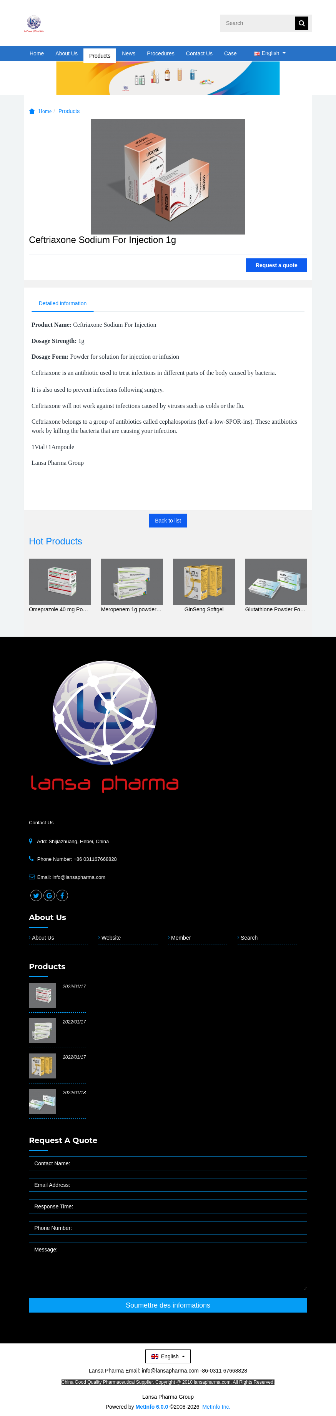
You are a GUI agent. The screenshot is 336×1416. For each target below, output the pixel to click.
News (128, 53)
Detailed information (64, 304)
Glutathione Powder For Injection (276, 610)
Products (99, 53)
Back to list (168, 521)
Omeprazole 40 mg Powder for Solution (60, 610)
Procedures (161, 53)
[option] (168, 78)
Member (181, 938)
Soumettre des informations (168, 1306)
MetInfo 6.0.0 (151, 1407)
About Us (66, 53)
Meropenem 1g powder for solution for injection (132, 610)
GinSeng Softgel (204, 610)
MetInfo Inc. (216, 1407)
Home (37, 53)
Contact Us (199, 53)
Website (111, 938)
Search (249, 938)
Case (230, 53)
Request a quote (277, 265)
